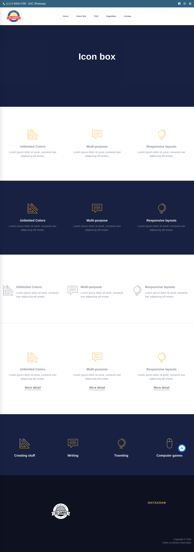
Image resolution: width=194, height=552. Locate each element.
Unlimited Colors (33, 146)
